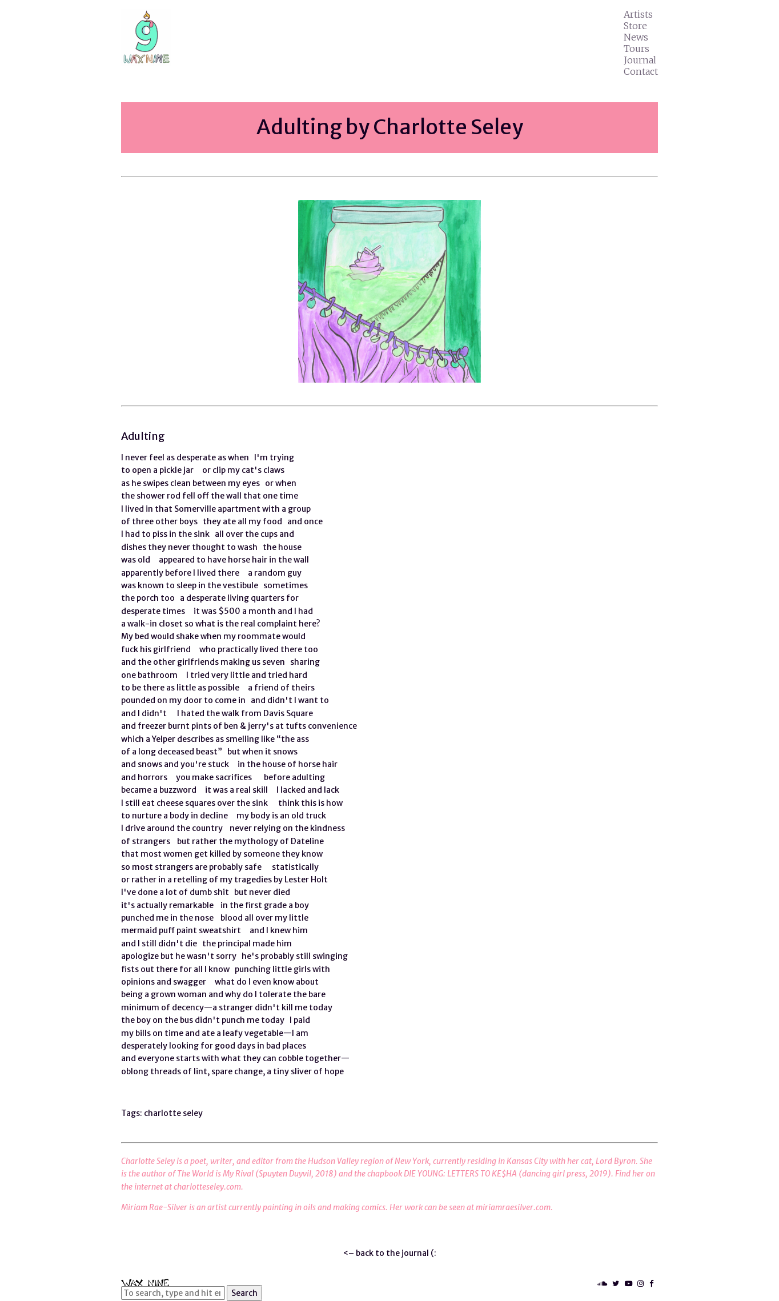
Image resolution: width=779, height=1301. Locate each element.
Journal (640, 60)
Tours (636, 48)
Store (635, 25)
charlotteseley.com (207, 1187)
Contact (641, 71)
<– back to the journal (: (389, 1253)
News (636, 37)
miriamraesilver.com (513, 1207)
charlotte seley (173, 1113)
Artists (638, 14)
